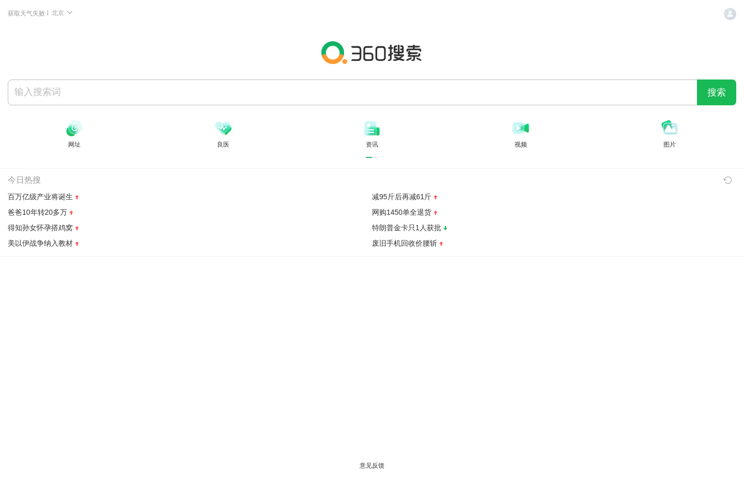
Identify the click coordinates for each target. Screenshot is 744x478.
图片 (669, 144)
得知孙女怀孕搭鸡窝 (40, 228)
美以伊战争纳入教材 (40, 243)
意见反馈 (372, 465)
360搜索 (372, 52)
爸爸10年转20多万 (37, 212)
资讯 (372, 144)
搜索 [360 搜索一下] (716, 92)
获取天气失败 (27, 13)
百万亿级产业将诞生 (40, 197)
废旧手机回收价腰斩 (404, 243)
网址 (74, 144)
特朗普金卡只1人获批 (406, 228)
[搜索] (352, 92)
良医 (223, 144)
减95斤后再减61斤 (401, 197)
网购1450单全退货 (401, 212)
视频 (521, 144)
